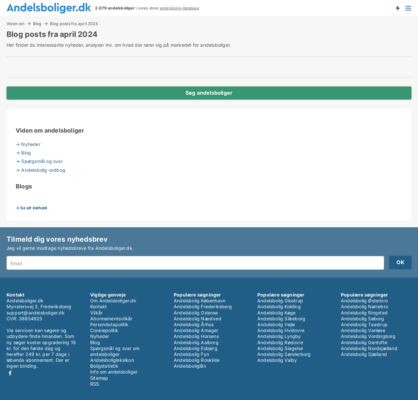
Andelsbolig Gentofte (364, 342)
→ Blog (23, 152)
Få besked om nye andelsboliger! (397, 7)
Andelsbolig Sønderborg (284, 354)
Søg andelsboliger (209, 92)
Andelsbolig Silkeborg (281, 318)
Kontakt (98, 306)
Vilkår (96, 312)
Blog (37, 23)
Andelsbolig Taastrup (364, 324)
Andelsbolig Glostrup (280, 300)
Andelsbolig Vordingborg (368, 336)
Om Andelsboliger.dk (113, 300)
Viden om (16, 23)
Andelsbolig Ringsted (364, 312)
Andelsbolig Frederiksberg (203, 306)
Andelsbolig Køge (276, 312)
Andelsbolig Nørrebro (364, 306)
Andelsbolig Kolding (279, 306)
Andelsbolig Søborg (362, 318)
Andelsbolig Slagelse (280, 348)
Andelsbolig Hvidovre (280, 330)
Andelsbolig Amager (196, 330)
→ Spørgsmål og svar (39, 161)
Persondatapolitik (109, 324)
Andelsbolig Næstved (197, 318)
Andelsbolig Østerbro (364, 300)
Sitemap (99, 378)
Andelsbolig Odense (196, 312)
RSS (94, 384)
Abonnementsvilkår (111, 318)
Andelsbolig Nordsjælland (369, 348)
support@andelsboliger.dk (36, 312)
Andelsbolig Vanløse (363, 330)
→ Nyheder (28, 144)
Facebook (10, 373)
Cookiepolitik (104, 330)
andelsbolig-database (179, 8)
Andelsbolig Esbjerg (195, 348)
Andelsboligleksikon (112, 360)
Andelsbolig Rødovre (280, 342)
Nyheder (99, 336)
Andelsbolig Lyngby (279, 336)
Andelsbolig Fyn (191, 354)
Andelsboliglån (190, 366)
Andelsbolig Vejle (276, 324)
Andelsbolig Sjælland (364, 354)
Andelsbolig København (199, 300)
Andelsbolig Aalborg (196, 342)
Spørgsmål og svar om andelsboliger (114, 351)
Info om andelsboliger (113, 372)
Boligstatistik (104, 366)
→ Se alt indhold (31, 207)
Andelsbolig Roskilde (196, 360)
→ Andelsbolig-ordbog (40, 170)
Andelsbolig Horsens (196, 336)
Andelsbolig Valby (277, 360)
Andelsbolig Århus (194, 324)
